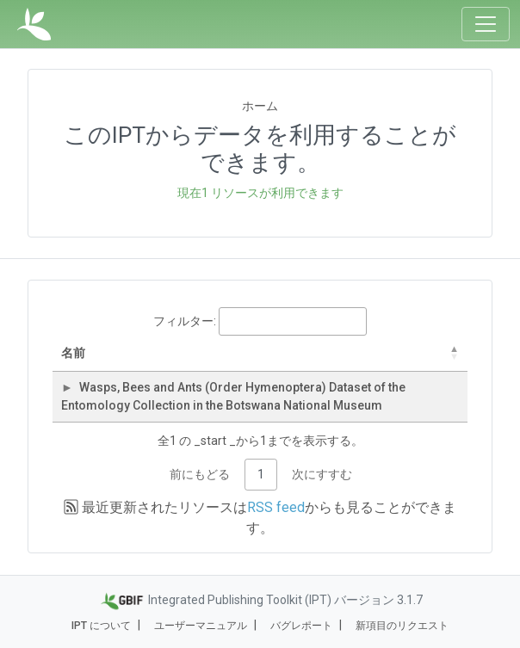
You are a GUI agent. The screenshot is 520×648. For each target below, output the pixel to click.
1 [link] (260, 474)
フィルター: (260, 321)
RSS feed (276, 507)
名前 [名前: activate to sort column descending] (73, 353)
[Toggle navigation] (485, 24)
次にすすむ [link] (322, 474)
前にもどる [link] (200, 474)
